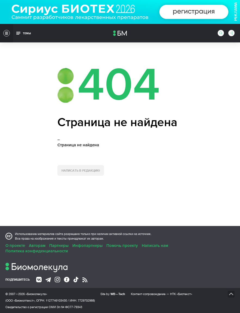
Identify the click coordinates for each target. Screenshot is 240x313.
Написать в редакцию (80, 170)
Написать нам (155, 245)
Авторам (37, 245)
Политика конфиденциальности (36, 251)
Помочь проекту (122, 245)
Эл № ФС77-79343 (69, 307)
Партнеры (59, 245)
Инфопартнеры (87, 245)
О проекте (15, 245)
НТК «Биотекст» (181, 294)
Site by (112, 294)
